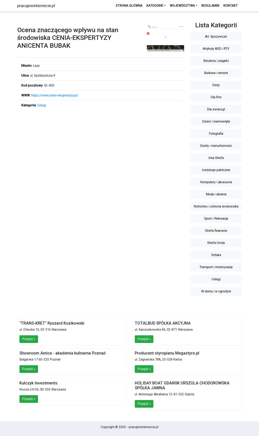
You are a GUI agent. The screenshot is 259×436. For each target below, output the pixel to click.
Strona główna (129, 5)
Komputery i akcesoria (216, 182)
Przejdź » (28, 339)
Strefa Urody (216, 243)
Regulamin (210, 5)
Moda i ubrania (216, 194)
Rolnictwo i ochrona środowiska (216, 206)
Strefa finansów (216, 231)
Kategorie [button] (154, 5)
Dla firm (216, 97)
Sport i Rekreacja (216, 218)
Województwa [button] (182, 5)
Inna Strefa (216, 158)
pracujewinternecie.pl (36, 5)
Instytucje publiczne (216, 170)
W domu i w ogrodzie (216, 291)
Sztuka (216, 255)
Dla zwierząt (216, 109)
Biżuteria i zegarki (216, 61)
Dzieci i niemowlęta (216, 121)
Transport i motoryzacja (216, 267)
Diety (216, 85)
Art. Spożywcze (216, 36)
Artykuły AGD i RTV (216, 49)
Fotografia (216, 133)
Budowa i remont (216, 73)
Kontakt (230, 5)
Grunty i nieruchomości (216, 146)
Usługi (41, 105)
